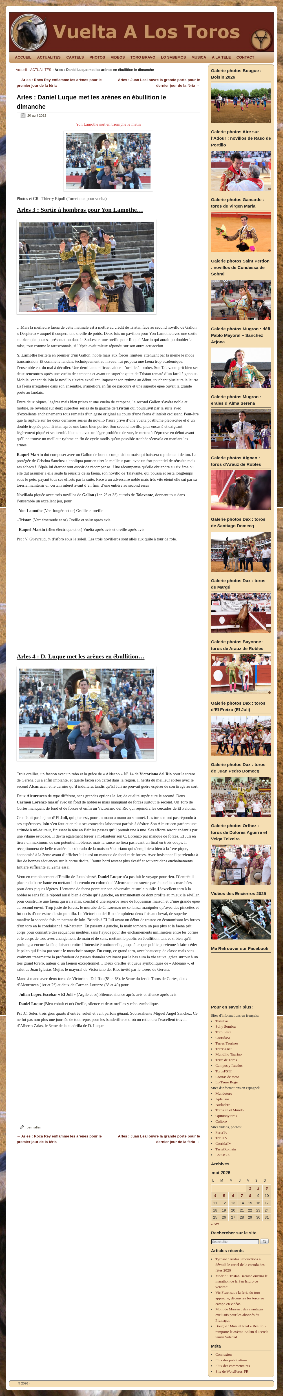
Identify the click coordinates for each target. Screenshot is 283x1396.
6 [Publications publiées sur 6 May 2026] (233, 1196)
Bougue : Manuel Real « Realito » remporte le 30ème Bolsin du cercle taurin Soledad (241, 1331)
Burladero (222, 1105)
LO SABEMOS (173, 57)
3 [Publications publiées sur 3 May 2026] (267, 1188)
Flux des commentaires (232, 1366)
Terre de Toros (226, 1060)
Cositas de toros (227, 1077)
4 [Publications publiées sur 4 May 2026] (215, 1196)
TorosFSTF (223, 1071)
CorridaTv (223, 1143)
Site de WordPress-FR (231, 1371)
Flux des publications (231, 1360)
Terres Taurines (226, 1043)
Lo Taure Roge (226, 1082)
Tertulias (221, 1021)
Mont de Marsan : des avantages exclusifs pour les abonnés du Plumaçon (239, 1314)
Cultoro (221, 1121)
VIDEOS (118, 57)
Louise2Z (222, 1155)
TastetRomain (225, 1149)
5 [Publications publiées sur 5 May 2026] (224, 1196)
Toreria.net (223, 1049)
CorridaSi (222, 1038)
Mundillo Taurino (228, 1054)
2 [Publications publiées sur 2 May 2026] (258, 1188)
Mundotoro (223, 1093)
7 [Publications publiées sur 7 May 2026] (242, 1196)
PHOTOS (97, 57)
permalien (34, 1127)
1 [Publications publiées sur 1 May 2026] (250, 1188)
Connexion (223, 1354)
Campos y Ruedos (228, 1065)
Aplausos (222, 1099)
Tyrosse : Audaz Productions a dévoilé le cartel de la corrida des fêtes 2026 (239, 1264)
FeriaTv (221, 1132)
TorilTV (221, 1138)
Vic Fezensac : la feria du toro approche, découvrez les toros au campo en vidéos (239, 1298)
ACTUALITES (49, 57)
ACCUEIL (23, 57)
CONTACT (245, 57)
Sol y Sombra (225, 1026)
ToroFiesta (223, 1032)
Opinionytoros (226, 1116)
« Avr (215, 1224)
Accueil (21, 70)
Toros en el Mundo (229, 1110)
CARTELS (75, 57)
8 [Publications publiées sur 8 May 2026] (250, 1196)
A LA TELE (221, 57)
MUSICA (199, 57)
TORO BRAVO (143, 57)
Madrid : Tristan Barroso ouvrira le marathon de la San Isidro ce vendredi (241, 1281)
